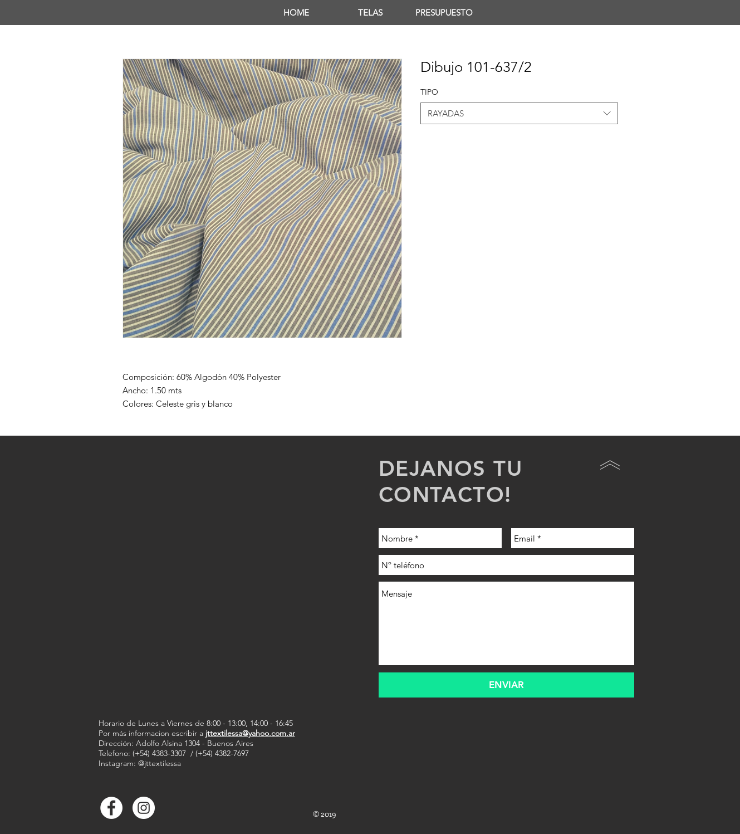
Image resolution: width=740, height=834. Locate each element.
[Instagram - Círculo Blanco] (144, 808)
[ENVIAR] (506, 685)
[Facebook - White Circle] (111, 808)
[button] (370, 12)
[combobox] (519, 113)
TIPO (429, 92)
